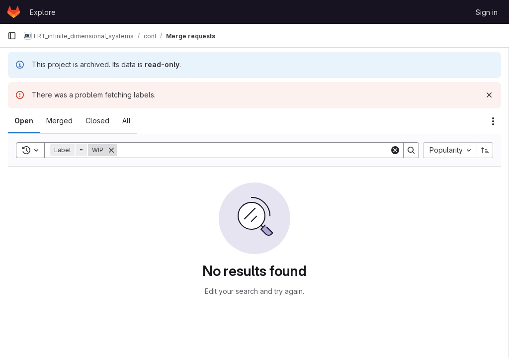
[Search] (253, 150)
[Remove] (111, 150)
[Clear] (395, 150)
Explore (43, 12)
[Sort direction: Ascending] (485, 150)
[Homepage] (13, 12)
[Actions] (493, 121)
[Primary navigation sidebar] (12, 36)
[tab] (24, 120)
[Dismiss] (489, 95)
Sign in (487, 12)
